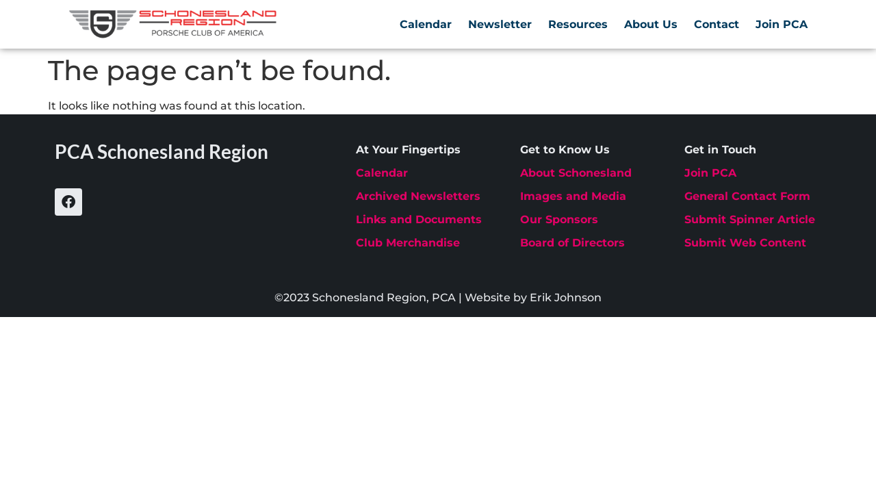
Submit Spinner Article (749, 219)
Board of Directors (572, 242)
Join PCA (782, 24)
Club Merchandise (408, 242)
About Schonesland (576, 172)
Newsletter (500, 24)
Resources (578, 24)
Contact (716, 24)
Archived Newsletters (418, 196)
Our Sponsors (559, 219)
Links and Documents (419, 219)
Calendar (426, 24)
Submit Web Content (745, 242)
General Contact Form (747, 196)
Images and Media (573, 196)
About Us (651, 24)
